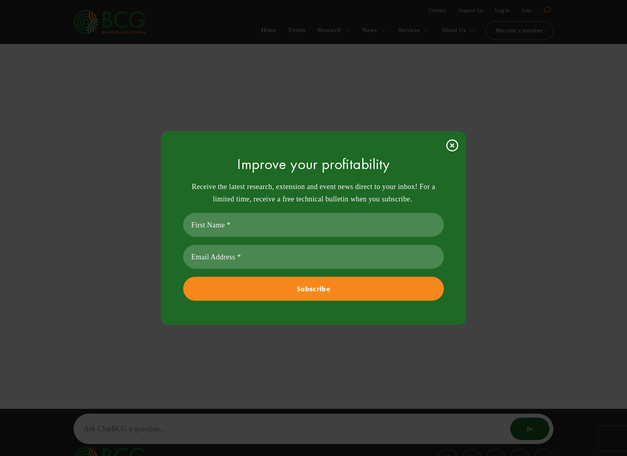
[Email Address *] (313, 257)
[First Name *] (313, 225)
